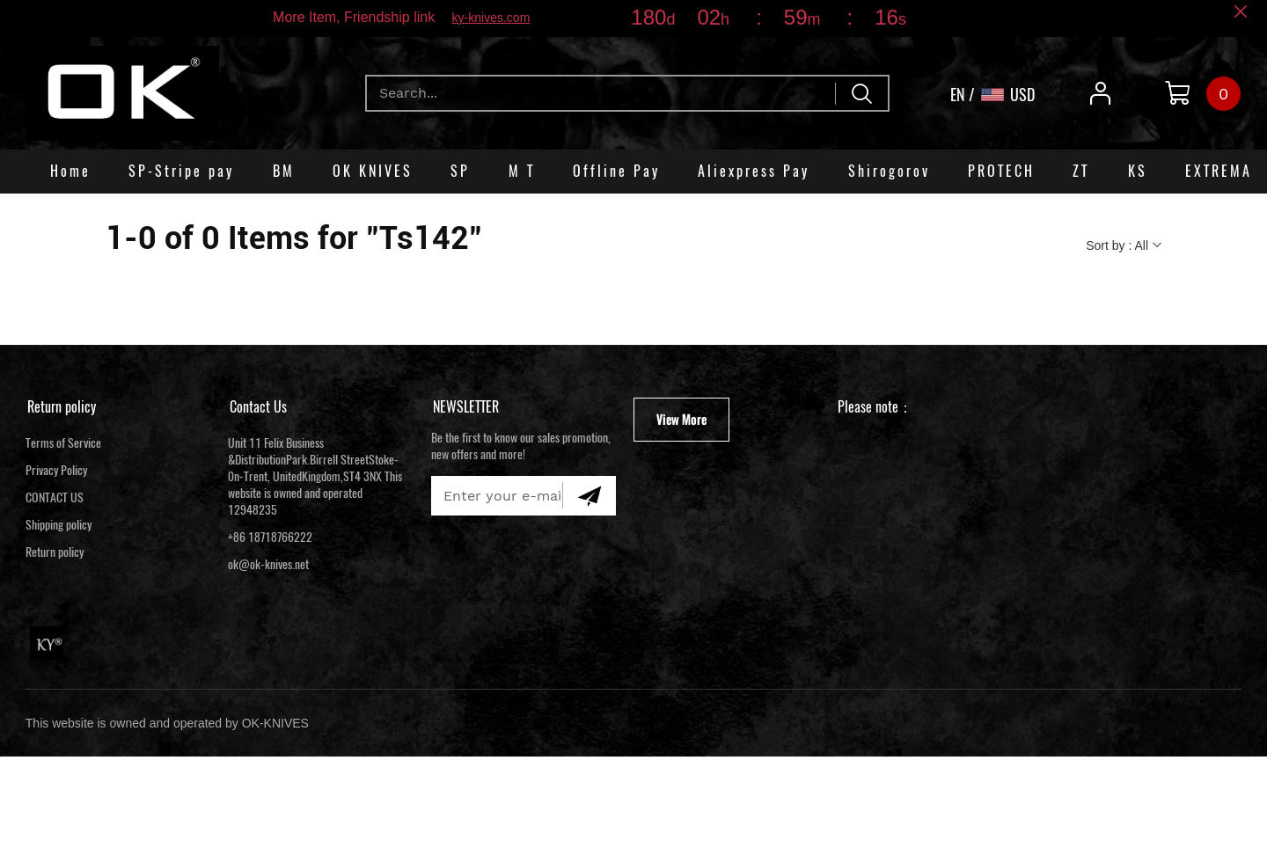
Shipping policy (59, 524)
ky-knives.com (491, 18)
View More (681, 419)
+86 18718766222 (270, 537)
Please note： (875, 407)
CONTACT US (55, 497)
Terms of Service (63, 443)
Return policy (61, 407)
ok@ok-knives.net (268, 564)
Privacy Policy (56, 470)
